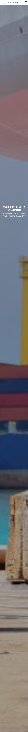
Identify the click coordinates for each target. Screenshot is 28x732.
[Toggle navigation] (26, 2)
